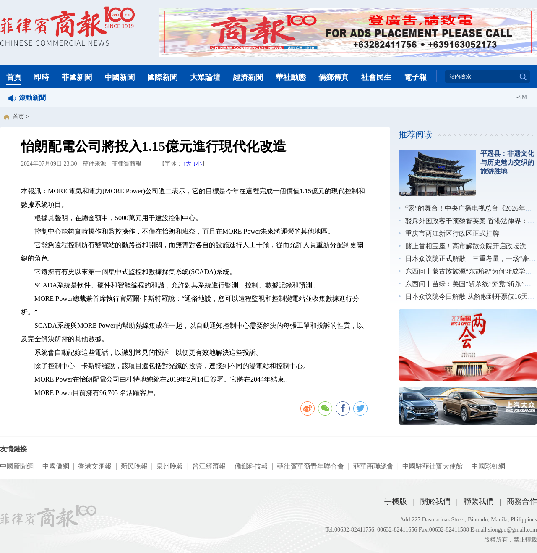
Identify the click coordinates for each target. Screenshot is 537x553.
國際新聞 (162, 77)
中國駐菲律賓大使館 (432, 466)
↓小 (197, 164)
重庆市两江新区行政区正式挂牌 (452, 233)
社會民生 (376, 77)
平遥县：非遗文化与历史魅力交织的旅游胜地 (507, 162)
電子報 (415, 77)
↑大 (186, 164)
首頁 (13, 77)
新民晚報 (134, 466)
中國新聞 (119, 77)
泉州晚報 (169, 466)
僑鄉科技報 (251, 466)
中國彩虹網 (488, 466)
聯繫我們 (479, 501)
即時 (41, 77)
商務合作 (522, 501)
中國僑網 (55, 466)
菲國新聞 (77, 77)
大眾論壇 (205, 77)
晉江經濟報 (209, 466)
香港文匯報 (95, 466)
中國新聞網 (17, 466)
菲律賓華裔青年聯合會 (310, 466)
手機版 (395, 501)
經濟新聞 (248, 77)
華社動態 (291, 77)
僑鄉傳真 (333, 77)
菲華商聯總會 (373, 466)
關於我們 (435, 501)
